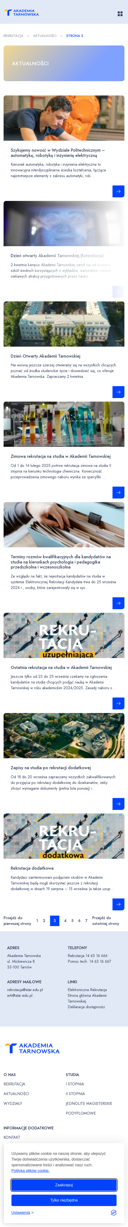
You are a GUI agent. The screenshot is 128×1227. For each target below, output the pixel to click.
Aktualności (44, 35)
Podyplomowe (81, 1113)
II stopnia (75, 1094)
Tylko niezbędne (64, 1200)
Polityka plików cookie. (30, 1171)
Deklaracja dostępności (86, 1007)
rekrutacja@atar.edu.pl (25, 990)
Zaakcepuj (64, 1185)
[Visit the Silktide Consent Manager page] (114, 1213)
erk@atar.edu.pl (19, 995)
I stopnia (75, 1084)
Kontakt (12, 1137)
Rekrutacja (13, 35)
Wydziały (13, 1103)
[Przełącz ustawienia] (22, 1213)
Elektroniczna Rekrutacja (87, 990)
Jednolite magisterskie (89, 1103)
